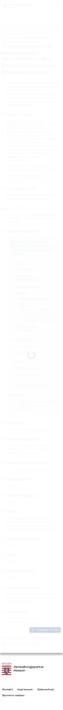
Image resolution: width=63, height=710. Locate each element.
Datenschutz (45, 689)
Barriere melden (13, 695)
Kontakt (7, 689)
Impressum (25, 689)
